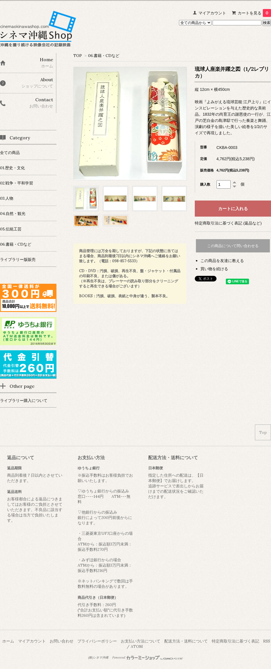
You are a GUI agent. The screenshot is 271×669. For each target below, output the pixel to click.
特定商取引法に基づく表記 (235, 641)
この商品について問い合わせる (233, 246)
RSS (266, 641)
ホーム (8, 641)
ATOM (137, 646)
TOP (77, 55)
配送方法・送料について (186, 641)
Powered (147, 657)
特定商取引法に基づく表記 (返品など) (228, 223)
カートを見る (254, 13)
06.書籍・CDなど (103, 55)
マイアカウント (212, 13)
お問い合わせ (61, 641)
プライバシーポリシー (97, 641)
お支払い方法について (140, 641)
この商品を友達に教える (222, 260)
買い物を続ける (214, 268)
